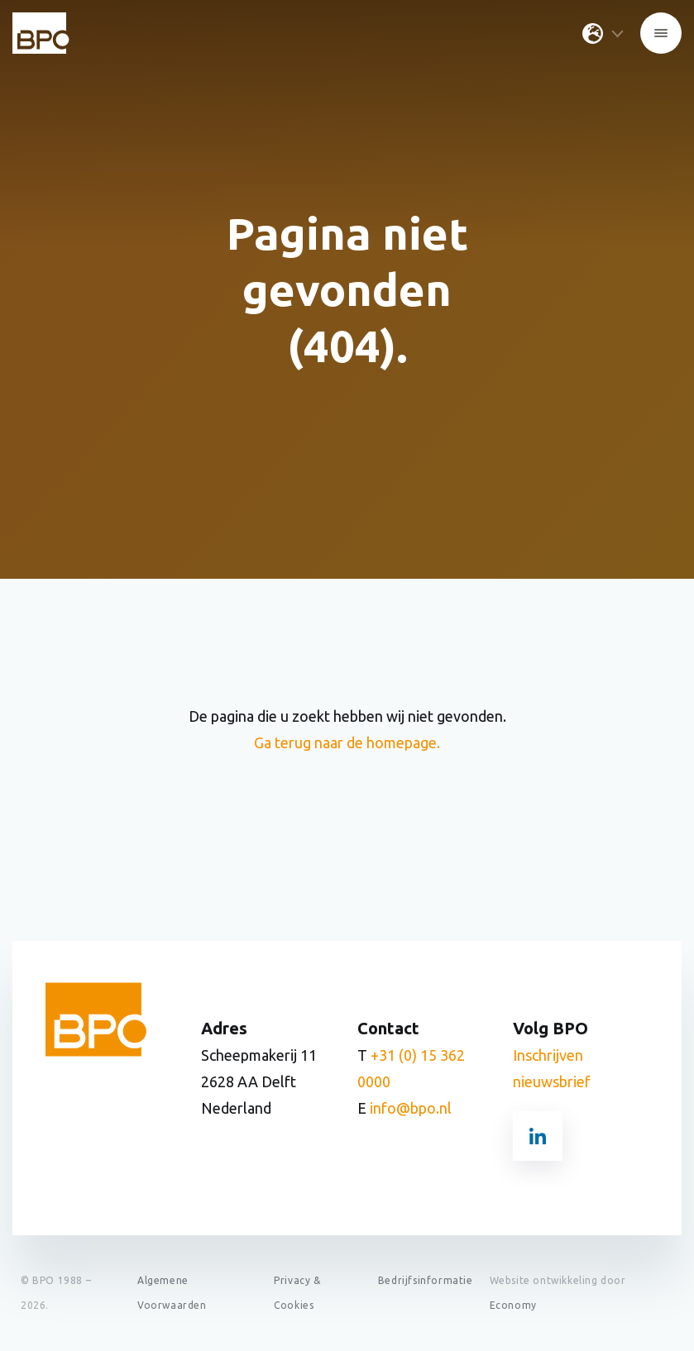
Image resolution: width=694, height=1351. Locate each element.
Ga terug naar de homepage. (347, 742)
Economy (513, 1305)
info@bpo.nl (411, 1108)
